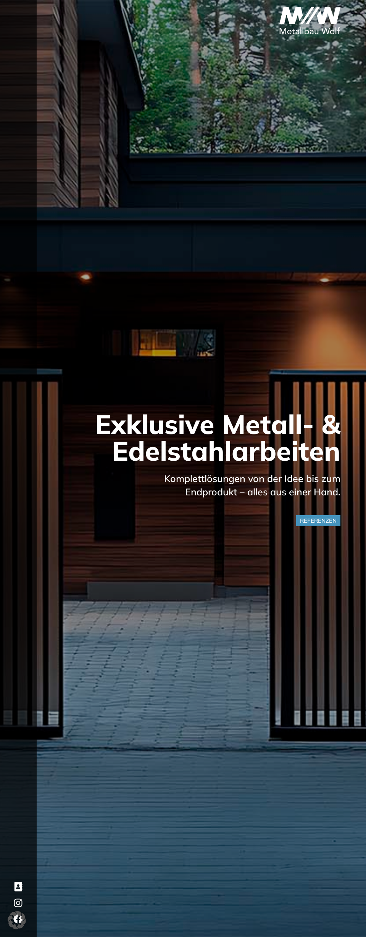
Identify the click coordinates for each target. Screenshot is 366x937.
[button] (17, 920)
